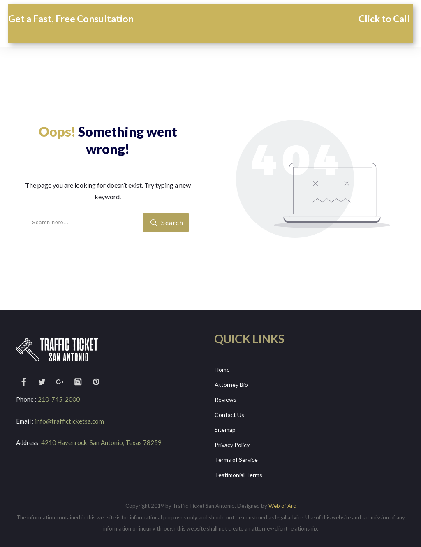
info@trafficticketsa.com (69, 421)
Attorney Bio (231, 384)
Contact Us (229, 413)
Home (222, 369)
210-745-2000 (59, 399)
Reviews (225, 398)
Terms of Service (236, 457)
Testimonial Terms (238, 471)
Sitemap (225, 428)
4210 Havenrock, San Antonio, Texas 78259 (101, 442)
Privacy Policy (232, 442)
